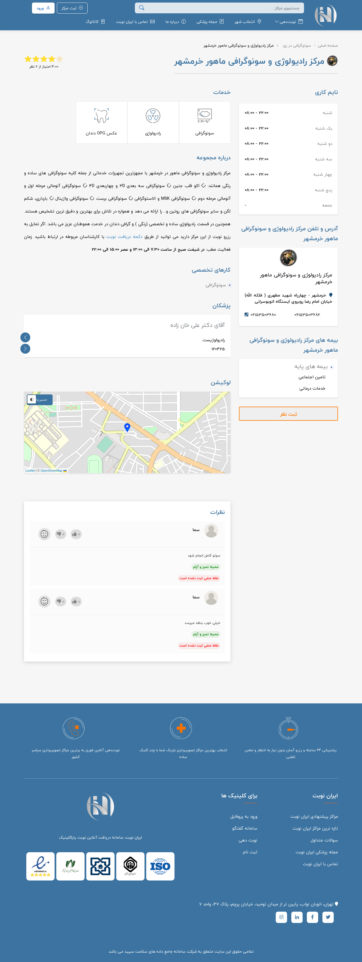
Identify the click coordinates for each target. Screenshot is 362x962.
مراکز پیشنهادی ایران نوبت (314, 816)
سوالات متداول (324, 840)
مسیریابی (40, 400)
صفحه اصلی (328, 45)
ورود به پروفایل (243, 816)
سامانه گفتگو (244, 828)
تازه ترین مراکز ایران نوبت (315, 828)
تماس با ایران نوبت (320, 863)
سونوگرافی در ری (297, 45)
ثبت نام (250, 852)
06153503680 (263, 315)
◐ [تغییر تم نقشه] (32, 399)
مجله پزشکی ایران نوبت (317, 852)
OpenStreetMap (51, 470)
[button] (287, 22)
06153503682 (307, 315)
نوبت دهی (248, 840)
